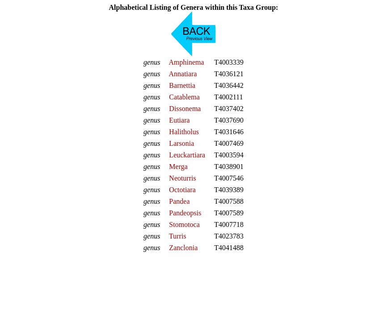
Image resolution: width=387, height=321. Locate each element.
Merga (178, 166)
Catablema (184, 97)
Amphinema (186, 62)
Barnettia (182, 85)
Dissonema (185, 108)
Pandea (179, 201)
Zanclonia (183, 247)
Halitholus (184, 132)
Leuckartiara (187, 155)
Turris (177, 236)
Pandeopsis (185, 213)
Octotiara (182, 189)
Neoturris (182, 178)
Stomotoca (184, 224)
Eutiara (179, 120)
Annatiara (182, 74)
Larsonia (181, 143)
